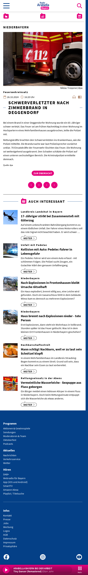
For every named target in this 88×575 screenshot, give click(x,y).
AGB (5, 534)
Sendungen (9, 432)
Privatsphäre (10, 546)
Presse (6, 519)
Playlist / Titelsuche (13, 493)
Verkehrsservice (11, 459)
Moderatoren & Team (14, 436)
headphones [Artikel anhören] (74, 97)
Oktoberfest (9, 439)
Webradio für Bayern (14, 478)
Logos (6, 530)
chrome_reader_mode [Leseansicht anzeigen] (80, 97)
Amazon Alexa (10, 489)
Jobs (5, 523)
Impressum (9, 542)
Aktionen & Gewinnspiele (16, 428)
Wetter (6, 463)
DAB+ (6, 474)
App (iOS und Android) (15, 482)
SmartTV (8, 485)
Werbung (8, 527)
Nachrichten (9, 455)
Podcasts (8, 443)
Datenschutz (10, 538)
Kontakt (7, 515)
